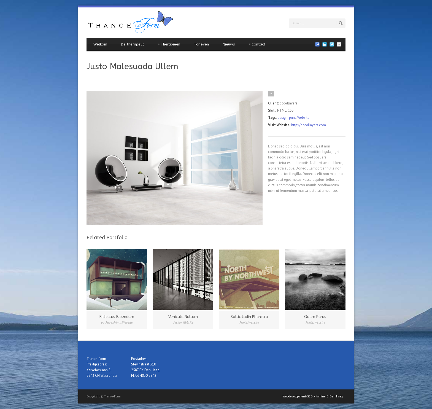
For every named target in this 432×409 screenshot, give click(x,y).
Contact (257, 44)
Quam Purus (315, 316)
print (292, 117)
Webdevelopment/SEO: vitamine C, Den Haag (313, 396)
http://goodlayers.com (308, 125)
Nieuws (229, 44)
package (106, 322)
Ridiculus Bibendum (116, 316)
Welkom (100, 44)
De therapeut (132, 44)
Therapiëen (169, 44)
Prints (117, 322)
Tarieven (201, 44)
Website (303, 117)
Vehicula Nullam (183, 316)
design (282, 117)
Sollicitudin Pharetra (249, 316)
